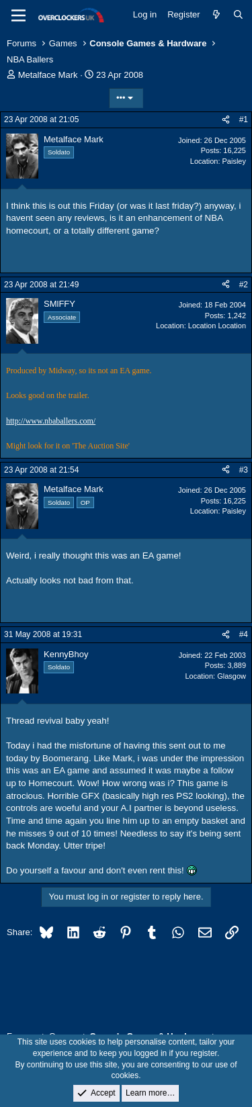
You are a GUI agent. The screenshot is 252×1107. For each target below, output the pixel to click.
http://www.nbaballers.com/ (50, 421)
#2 (243, 284)
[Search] (238, 14)
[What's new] (217, 14)
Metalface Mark (48, 75)
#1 (243, 119)
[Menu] (18, 15)
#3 (243, 470)
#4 (243, 634)
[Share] (226, 120)
